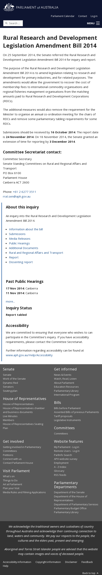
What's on (9, 476)
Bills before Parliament (67, 408)
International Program (66, 394)
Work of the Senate (14, 378)
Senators (8, 386)
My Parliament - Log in (66, 447)
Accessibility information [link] (17, 562)
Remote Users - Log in (67, 451)
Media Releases (19, 238)
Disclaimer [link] (71, 562)
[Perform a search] (6, 23)
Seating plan (10, 391)
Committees (61, 433)
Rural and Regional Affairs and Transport (36, 253)
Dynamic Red (10, 383)
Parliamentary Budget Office (70, 508)
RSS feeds (60, 475)
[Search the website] (13, 23)
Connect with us (12, 459)
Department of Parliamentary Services (76, 504)
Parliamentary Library (66, 391)
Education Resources (66, 386)
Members (8, 420)
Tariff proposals (63, 416)
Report (14, 257)
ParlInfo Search (63, 455)
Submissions (17, 234)
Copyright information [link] (48, 562)
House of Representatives (18, 404)
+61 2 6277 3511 (24, 192)
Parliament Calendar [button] (63, 16)
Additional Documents (23, 248)
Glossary (59, 471)
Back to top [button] (90, 573)
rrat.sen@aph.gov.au (16, 196)
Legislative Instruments (67, 420)
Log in (94, 16)
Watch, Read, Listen (65, 378)
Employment (61, 463)
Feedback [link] (87, 562)
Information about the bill (26, 229)
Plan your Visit (11, 488)
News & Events (62, 375)
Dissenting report (21, 262)
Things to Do (10, 480)
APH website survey (65, 459)
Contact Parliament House (18, 463)
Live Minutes (10, 416)
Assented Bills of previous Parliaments (76, 412)
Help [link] (5, 566)
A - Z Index (60, 467)
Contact (82, 16)
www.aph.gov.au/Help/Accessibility (29, 355)
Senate (7, 375)
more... (10, 301)
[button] (93, 23)
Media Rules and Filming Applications (24, 492)
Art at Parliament (12, 484)
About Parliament (64, 383)
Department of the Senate (69, 492)
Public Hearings (19, 243)
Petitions (8, 455)
